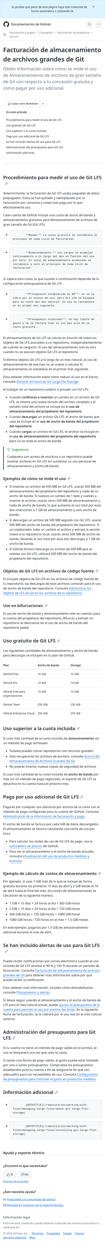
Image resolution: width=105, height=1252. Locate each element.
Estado (67, 1233)
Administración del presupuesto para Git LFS (49, 1035)
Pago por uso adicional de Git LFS (43, 796)
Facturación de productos (73, 32)
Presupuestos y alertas (33, 992)
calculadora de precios (25, 846)
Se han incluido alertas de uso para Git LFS (51, 947)
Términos (37, 1233)
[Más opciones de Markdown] (43, 104)
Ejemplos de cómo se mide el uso (37, 478)
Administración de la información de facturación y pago (43, 816)
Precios (79, 1233)
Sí (10, 1174)
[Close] (94, 6)
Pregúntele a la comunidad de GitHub (29, 1199)
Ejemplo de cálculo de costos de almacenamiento (52, 873)
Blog (32, 1237)
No (24, 1174)
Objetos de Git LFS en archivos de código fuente (51, 571)
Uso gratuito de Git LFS (31, 640)
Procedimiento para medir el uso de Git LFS (52, 179)
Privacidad (53, 1233)
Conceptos (46, 32)
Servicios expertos (14, 1237)
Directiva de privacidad (15, 1181)
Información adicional (30, 1092)
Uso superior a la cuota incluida (41, 728)
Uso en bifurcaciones (25, 605)
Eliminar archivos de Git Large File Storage (47, 381)
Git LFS (13, 36)
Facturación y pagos (22, 32)
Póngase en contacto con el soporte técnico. (33, 1205)
